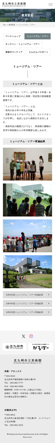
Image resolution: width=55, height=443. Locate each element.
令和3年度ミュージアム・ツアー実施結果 (24, 312)
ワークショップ (12, 36)
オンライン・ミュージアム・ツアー (22, 44)
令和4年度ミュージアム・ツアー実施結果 (24, 303)
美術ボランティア (14, 52)
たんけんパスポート (38, 52)
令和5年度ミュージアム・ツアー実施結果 (24, 295)
